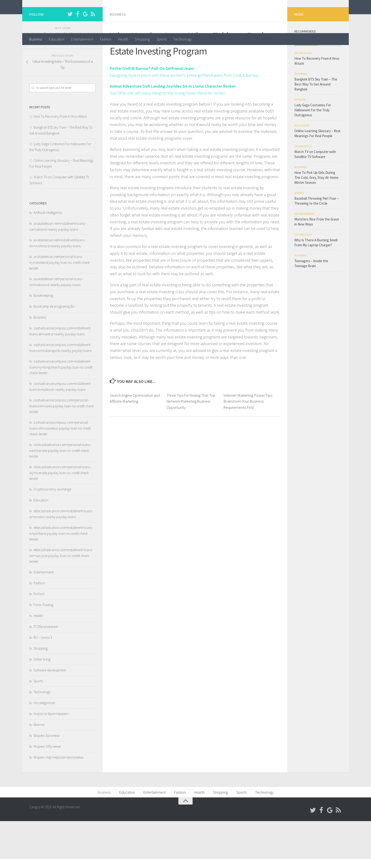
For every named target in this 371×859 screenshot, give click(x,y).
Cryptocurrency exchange (52, 527)
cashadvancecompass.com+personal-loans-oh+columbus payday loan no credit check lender (60, 466)
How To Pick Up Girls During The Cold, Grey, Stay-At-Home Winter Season (316, 215)
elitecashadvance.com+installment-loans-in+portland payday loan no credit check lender (61, 571)
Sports (161, 39)
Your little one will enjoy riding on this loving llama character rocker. (169, 130)
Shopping (142, 39)
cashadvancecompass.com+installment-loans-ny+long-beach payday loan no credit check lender (61, 405)
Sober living (42, 697)
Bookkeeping (43, 333)
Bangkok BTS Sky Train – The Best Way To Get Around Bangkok (315, 122)
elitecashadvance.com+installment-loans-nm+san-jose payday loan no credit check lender (61, 593)
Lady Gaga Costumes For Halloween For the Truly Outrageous (312, 148)
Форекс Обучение (47, 784)
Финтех (39, 762)
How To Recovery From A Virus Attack (60, 154)
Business (35, 39)
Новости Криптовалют (51, 751)
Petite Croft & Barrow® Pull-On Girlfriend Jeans (153, 106)
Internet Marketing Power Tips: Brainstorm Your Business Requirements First (248, 439)
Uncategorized (44, 740)
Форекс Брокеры (46, 773)
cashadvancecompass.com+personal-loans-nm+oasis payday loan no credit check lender (61, 444)
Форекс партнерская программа (59, 795)
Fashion (105, 39)
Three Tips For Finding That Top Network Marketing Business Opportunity (192, 439)
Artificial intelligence (48, 250)
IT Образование (46, 664)
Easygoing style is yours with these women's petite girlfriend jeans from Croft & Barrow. (186, 113)
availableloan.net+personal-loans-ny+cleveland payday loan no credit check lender (59, 300)
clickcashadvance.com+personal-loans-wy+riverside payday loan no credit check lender (60, 511)
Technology (182, 39)
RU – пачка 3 (43, 675)
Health (123, 39)
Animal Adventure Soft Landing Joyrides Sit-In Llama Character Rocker (174, 123)
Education (56, 39)
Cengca (44, 16)
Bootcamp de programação (54, 344)
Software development (50, 708)
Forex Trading (43, 642)
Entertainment (82, 39)
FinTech (39, 632)
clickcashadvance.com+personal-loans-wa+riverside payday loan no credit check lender (60, 488)
